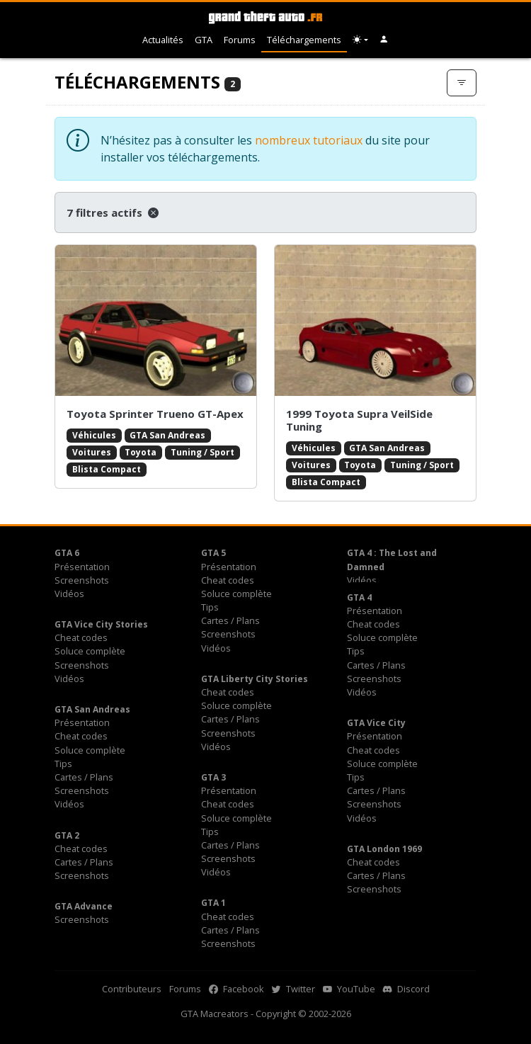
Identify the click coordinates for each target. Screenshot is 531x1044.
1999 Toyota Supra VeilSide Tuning (359, 420)
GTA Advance (84, 906)
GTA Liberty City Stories (254, 679)
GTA (203, 39)
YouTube (349, 988)
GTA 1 (213, 903)
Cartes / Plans (230, 620)
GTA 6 (67, 553)
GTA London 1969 (384, 849)
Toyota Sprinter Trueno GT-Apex (155, 414)
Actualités (162, 39)
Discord (406, 988)
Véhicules (94, 435)
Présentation (82, 566)
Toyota (140, 452)
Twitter (293, 988)
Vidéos (69, 593)
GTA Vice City (376, 723)
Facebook (236, 988)
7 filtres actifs (113, 212)
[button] (384, 40)
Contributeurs (131, 988)
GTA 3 (213, 777)
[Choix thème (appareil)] (360, 40)
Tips (210, 607)
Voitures (91, 452)
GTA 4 (359, 597)
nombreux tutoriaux (308, 140)
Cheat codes (227, 580)
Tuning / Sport (202, 452)
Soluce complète (236, 593)
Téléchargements (304, 39)
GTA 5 (213, 553)
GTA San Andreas (167, 435)
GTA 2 (67, 835)
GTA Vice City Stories (101, 624)
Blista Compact (106, 469)
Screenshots (82, 580)
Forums (240, 39)
